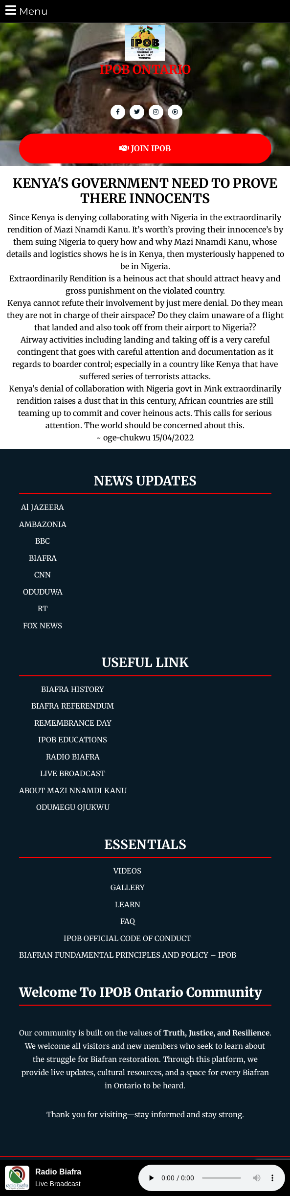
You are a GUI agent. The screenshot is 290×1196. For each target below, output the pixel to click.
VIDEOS (127, 870)
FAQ (127, 921)
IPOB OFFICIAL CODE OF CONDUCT (127, 938)
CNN (42, 574)
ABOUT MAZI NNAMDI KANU (73, 790)
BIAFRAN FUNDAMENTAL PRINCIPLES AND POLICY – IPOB (127, 955)
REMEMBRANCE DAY (73, 723)
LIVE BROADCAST (72, 773)
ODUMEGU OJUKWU (73, 807)
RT (42, 608)
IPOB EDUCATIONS (72, 739)
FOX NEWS (42, 625)
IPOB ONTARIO (145, 69)
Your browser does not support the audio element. (211, 1178)
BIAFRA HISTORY (72, 689)
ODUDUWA (43, 592)
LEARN (127, 904)
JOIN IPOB (145, 148)
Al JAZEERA (42, 507)
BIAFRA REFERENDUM (72, 706)
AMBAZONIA (43, 524)
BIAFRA (43, 558)
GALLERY (128, 887)
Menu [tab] (25, 10)
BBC (42, 541)
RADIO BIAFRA (73, 756)
